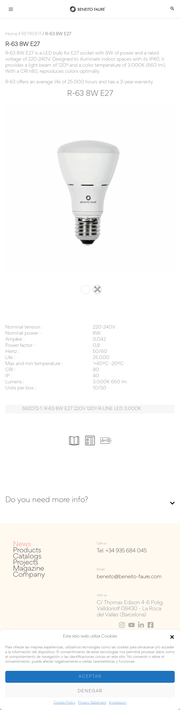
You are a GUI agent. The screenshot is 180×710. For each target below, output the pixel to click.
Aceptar (90, 677)
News (22, 544)
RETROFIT (31, 34)
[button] (172, 637)
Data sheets (90, 450)
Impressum (117, 702)
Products (27, 550)
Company (29, 575)
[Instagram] (122, 625)
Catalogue (74, 448)
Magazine (28, 569)
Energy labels (106, 450)
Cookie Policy (64, 702)
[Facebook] (150, 625)
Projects (25, 562)
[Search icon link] (172, 9)
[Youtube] (131, 625)
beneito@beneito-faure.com (129, 577)
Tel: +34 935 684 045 (122, 551)
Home (11, 34)
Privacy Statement (92, 702)
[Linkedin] (141, 625)
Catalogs (27, 556)
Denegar (90, 691)
